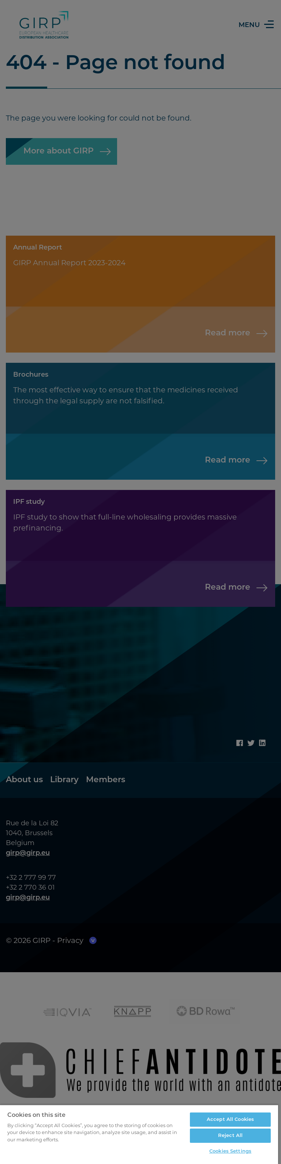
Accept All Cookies (230, 1119)
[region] (139, 1134)
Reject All (230, 1135)
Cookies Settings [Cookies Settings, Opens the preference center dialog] (230, 1151)
